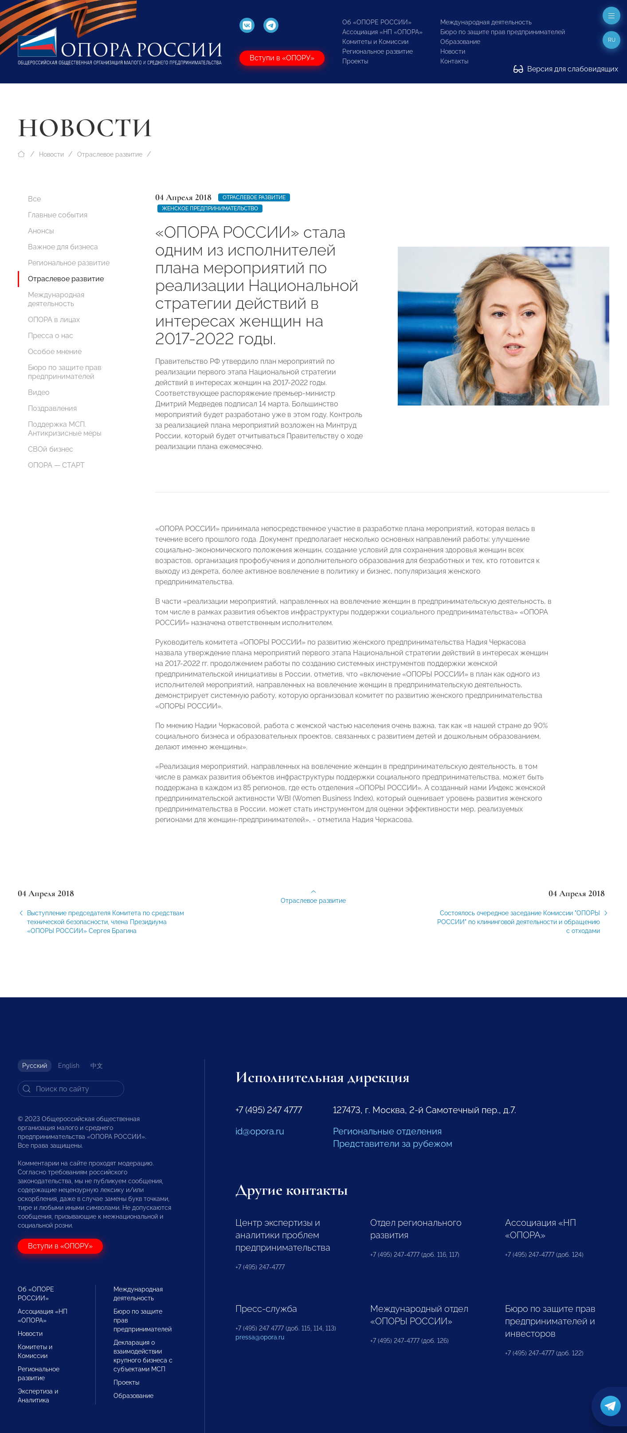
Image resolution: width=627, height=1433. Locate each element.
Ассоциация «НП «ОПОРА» (382, 31)
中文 (96, 1065)
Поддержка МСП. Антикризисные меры (65, 428)
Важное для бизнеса (63, 247)
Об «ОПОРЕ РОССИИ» (376, 22)
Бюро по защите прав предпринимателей (502, 31)
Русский (34, 1065)
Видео (39, 392)
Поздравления (52, 408)
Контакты (454, 61)
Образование (460, 41)
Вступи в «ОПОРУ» (282, 58)
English (68, 1065)
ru (611, 40)
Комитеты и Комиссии (375, 41)
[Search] (71, 1089)
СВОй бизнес (50, 449)
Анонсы (41, 231)
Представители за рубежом (392, 1143)
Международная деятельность (486, 22)
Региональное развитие (377, 51)
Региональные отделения (387, 1131)
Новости (452, 51)
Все (34, 199)
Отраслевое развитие (109, 154)
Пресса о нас (50, 335)
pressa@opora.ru (259, 1337)
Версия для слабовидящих (565, 69)
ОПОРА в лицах (54, 319)
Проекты (355, 61)
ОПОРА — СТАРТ (56, 465)
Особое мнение (55, 351)
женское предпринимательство (210, 208)
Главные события (57, 215)
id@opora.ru (259, 1131)
